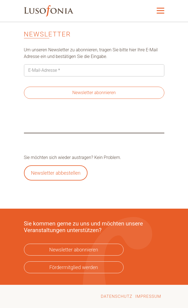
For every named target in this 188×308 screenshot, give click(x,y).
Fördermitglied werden (73, 267)
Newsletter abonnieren (73, 250)
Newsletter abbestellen (55, 173)
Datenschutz (116, 296)
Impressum (148, 296)
